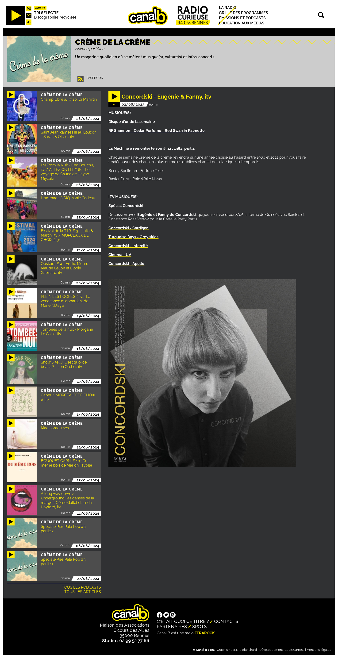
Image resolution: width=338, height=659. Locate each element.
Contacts (226, 621)
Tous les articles (82, 592)
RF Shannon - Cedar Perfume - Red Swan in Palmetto (156, 130)
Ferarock (205, 633)
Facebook (94, 78)
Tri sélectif (46, 13)
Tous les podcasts (81, 587)
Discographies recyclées (55, 17)
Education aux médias (241, 23)
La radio (227, 7)
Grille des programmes (243, 13)
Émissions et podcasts (242, 18)
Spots (199, 626)
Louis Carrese (294, 649)
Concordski (185, 214)
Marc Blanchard (245, 649)
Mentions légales (319, 649)
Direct (40, 8)
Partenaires (172, 626)
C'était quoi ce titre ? (183, 621)
